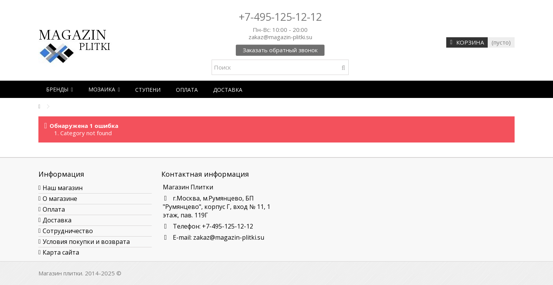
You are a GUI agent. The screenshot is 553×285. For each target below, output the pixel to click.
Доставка (57, 220)
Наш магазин (63, 188)
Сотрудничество (68, 231)
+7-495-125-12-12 (280, 17)
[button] (59, 89)
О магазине (60, 199)
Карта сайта (61, 252)
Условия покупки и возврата (86, 242)
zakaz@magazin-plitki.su (228, 237)
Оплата (54, 209)
